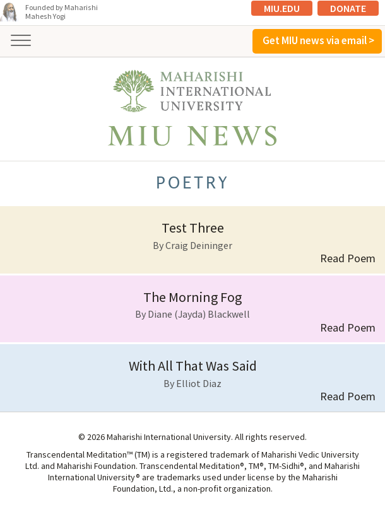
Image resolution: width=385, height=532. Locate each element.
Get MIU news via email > (318, 40)
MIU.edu (282, 8)
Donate (348, 8)
